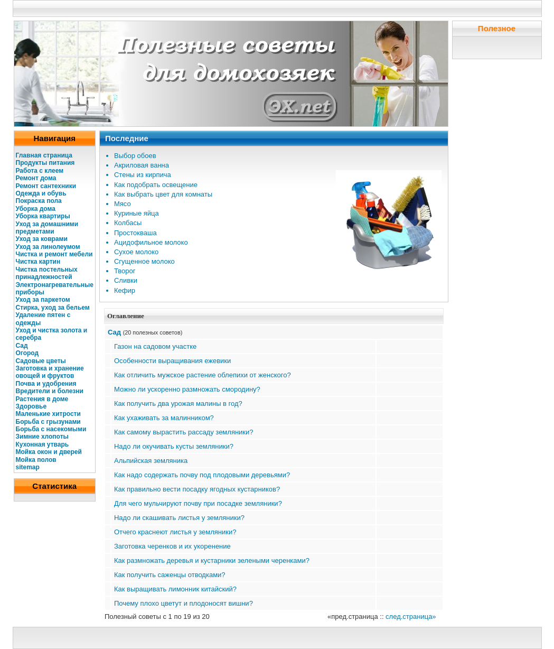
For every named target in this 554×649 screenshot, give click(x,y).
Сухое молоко (136, 252)
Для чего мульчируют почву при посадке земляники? (198, 503)
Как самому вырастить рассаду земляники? (183, 432)
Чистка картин (38, 261)
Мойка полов (36, 459)
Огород (27, 353)
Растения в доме (42, 399)
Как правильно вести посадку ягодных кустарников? (197, 489)
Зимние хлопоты (42, 436)
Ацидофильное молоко (151, 242)
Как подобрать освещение (156, 185)
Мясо (122, 204)
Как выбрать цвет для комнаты (163, 194)
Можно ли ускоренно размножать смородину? (187, 389)
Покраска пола (39, 201)
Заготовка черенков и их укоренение (172, 546)
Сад (22, 345)
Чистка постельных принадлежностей (47, 273)
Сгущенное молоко (144, 261)
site (21, 467)
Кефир (124, 290)
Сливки (125, 280)
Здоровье (31, 406)
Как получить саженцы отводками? (170, 575)
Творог (125, 271)
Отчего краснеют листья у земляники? (175, 532)
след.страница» (411, 616)
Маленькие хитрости (48, 414)
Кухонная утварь (42, 444)
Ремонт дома (36, 178)
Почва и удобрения (46, 383)
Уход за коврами (42, 239)
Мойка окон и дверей (49, 452)
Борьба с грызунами (48, 421)
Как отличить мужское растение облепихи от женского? (202, 375)
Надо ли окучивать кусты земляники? (173, 446)
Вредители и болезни (49, 391)
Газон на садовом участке (155, 346)
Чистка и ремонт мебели (54, 254)
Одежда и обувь (41, 193)
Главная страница (44, 155)
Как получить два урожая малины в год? (178, 403)
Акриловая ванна (141, 165)
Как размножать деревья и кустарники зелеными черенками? (211, 560)
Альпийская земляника (150, 461)
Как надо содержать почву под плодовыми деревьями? (202, 475)
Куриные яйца (136, 213)
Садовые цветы (41, 361)
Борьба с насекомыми (51, 429)
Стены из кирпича (142, 175)
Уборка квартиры (43, 216)
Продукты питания (45, 162)
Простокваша (135, 233)
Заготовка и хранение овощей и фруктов (50, 372)
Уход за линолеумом (48, 247)
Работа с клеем (40, 170)
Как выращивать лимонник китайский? (175, 589)
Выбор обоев (135, 156)
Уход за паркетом (43, 299)
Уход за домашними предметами (47, 227)
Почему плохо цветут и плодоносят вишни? (183, 603)
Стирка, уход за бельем (53, 307)
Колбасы (128, 223)
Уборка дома (35, 208)
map (33, 467)
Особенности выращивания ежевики (172, 361)
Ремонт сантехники (46, 186)
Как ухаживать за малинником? (164, 418)
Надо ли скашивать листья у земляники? (179, 518)
